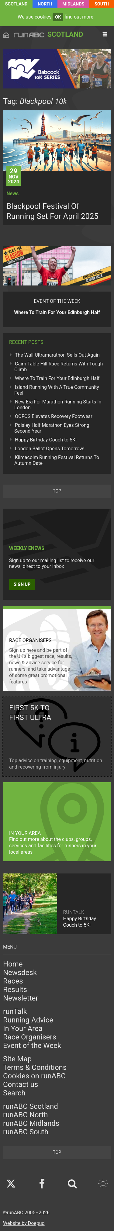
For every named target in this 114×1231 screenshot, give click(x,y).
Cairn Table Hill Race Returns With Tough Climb (58, 366)
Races (13, 981)
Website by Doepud (24, 1223)
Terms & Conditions (35, 1067)
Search (14, 1093)
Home (13, 964)
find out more (78, 17)
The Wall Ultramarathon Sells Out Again (57, 355)
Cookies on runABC (34, 1076)
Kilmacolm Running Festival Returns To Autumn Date (56, 460)
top (57, 491)
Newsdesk (20, 972)
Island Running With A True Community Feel (56, 390)
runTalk (15, 1011)
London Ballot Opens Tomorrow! (50, 448)
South (102, 4)
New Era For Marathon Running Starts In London (57, 404)
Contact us (20, 1084)
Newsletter (20, 998)
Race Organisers (29, 1037)
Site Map (17, 1059)
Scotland (16, 4)
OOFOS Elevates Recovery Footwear (53, 416)
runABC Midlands (31, 1123)
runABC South (25, 1132)
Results (15, 989)
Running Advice (28, 1020)
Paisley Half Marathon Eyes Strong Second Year (51, 428)
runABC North (25, 1115)
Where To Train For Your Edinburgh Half (57, 378)
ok (58, 17)
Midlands (73, 4)
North (45, 4)
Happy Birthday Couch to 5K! (46, 440)
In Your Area (23, 1028)
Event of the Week (32, 1045)
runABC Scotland (30, 1106)
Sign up (22, 584)
